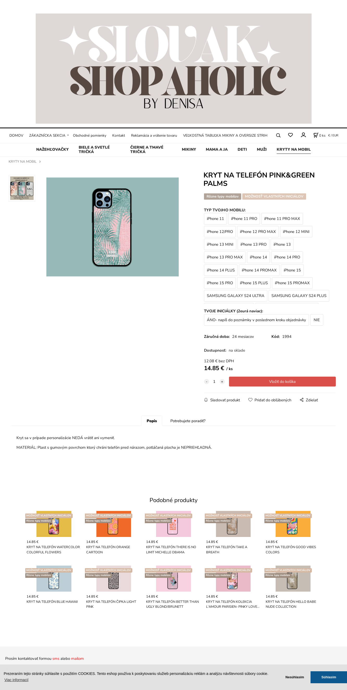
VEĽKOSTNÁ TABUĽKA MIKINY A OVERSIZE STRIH (225, 135)
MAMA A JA (217, 149)
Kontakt (118, 135)
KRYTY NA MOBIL (294, 149)
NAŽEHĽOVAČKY (52, 149)
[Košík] (319, 135)
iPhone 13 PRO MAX (225, 257)
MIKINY (189, 149)
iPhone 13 (282, 244)
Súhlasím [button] (328, 677)
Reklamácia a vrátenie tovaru (154, 135)
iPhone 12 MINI (296, 231)
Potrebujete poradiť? (188, 420)
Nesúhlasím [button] (295, 677)
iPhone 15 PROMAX (292, 283)
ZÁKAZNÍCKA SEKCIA (47, 135)
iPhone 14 (258, 257)
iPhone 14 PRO (287, 257)
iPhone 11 (215, 218)
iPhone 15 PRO (220, 283)
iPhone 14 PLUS (221, 270)
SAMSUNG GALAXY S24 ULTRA (235, 295)
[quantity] (214, 382)
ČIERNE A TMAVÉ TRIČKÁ (146, 150)
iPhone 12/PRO (220, 231)
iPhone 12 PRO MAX (258, 231)
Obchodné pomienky (89, 135)
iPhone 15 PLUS (254, 283)
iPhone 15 (292, 270)
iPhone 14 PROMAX (259, 270)
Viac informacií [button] (16, 680)
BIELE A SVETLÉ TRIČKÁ (94, 150)
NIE (317, 319)
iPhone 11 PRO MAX (282, 218)
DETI (242, 149)
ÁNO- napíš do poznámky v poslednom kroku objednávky (256, 319)
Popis (152, 420)
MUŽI (262, 149)
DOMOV (16, 135)
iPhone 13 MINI (220, 244)
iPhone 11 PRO (244, 218)
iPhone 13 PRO (253, 244)
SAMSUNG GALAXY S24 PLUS (298, 295)
